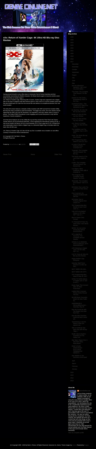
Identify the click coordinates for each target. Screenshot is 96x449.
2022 (72, 48)
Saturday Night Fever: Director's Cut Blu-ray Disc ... (79, 264)
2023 (72, 45)
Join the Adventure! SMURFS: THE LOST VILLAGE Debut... (79, 87)
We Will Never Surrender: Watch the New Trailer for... (80, 299)
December (75, 64)
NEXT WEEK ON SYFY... (79, 272)
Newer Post (7, 154)
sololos (74, 445)
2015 (72, 375)
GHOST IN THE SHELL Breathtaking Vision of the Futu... (79, 99)
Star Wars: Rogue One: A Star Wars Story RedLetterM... (79, 341)
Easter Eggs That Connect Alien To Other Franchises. (80, 286)
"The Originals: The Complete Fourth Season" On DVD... (78, 176)
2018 (72, 59)
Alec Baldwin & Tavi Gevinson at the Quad (79, 356)
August (74, 75)
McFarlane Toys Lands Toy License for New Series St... (80, 188)
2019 (72, 56)
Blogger (86, 445)
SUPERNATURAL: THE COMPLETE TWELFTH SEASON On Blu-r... (80, 105)
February (75, 366)
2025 (72, 40)
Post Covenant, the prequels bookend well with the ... (79, 194)
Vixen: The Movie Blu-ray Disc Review (79, 136)
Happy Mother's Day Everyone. (78, 259)
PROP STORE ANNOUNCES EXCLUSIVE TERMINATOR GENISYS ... (77, 349)
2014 (72, 378)
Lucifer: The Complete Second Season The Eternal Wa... (79, 164)
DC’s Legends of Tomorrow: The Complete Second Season (78, 236)
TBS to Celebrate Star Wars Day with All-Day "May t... (79, 329)
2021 (72, 51)
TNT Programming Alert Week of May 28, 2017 (79, 275)
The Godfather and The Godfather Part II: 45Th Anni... (80, 131)
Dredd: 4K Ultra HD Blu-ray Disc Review (79, 115)
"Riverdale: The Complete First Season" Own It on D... (80, 182)
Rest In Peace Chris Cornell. (78, 218)
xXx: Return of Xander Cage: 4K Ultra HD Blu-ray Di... (80, 125)
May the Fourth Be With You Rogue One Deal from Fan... (79, 311)
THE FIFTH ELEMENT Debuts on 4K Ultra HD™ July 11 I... (79, 213)
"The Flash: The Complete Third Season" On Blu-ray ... (80, 93)
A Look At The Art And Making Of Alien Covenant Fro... (78, 146)
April (73, 361)
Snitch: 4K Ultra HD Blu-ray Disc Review (79, 119)
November (75, 67)
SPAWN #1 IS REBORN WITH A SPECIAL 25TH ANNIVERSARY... (80, 243)
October (74, 69)
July (73, 77)
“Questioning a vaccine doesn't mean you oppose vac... (79, 323)
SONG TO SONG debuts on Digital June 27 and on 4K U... (79, 280)
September (75, 72)
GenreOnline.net (84, 391)
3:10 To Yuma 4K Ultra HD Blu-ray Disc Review (80, 255)
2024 (72, 42)
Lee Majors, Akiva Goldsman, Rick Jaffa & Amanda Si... (80, 170)
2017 (72, 61)
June (73, 80)
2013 (72, 380)
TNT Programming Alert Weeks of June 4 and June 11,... (79, 207)
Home (33, 154)
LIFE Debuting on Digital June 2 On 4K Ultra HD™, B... (79, 249)
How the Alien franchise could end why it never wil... (79, 317)
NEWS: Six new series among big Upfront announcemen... (79, 229)
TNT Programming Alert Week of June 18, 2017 (80, 140)
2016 (72, 372)
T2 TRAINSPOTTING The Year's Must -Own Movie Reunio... (80, 223)
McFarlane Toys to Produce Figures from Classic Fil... (79, 200)
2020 (72, 53)
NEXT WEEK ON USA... (79, 269)
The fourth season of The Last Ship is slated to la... (79, 158)
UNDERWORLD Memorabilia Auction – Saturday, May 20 (79, 305)
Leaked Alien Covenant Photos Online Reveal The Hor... (79, 292)
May (73, 83)
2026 (72, 37)
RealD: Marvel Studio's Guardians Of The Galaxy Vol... (79, 335)
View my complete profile (76, 432)
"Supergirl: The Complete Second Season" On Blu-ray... (79, 152)
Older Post (58, 154)
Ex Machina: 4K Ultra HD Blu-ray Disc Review (79, 110)
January (74, 369)
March (74, 363)
